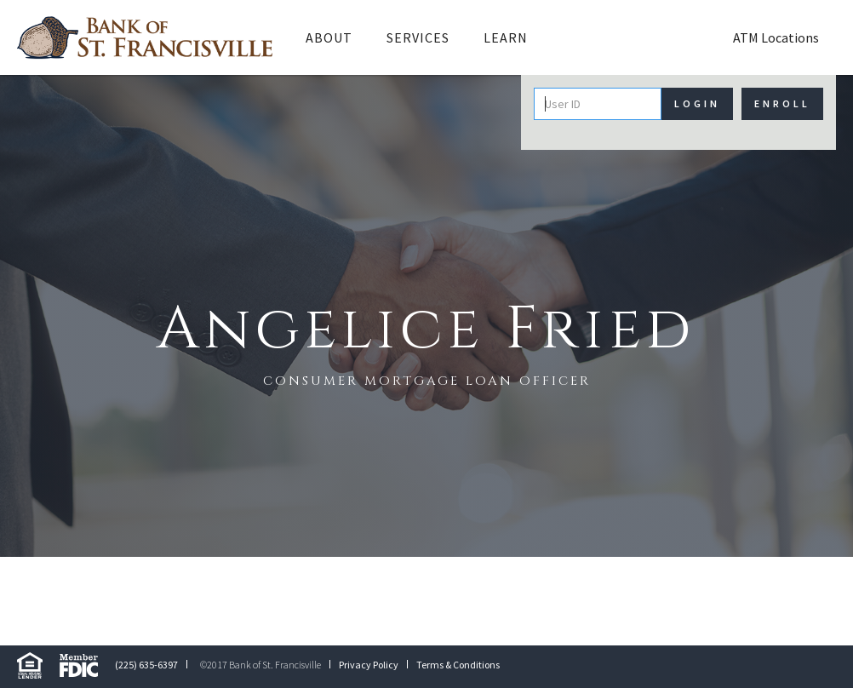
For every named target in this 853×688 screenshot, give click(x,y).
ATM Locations (776, 37)
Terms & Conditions (458, 664)
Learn (506, 37)
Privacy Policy (368, 664)
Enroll (782, 103)
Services (417, 37)
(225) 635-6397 (146, 664)
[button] (329, 37)
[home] (144, 37)
